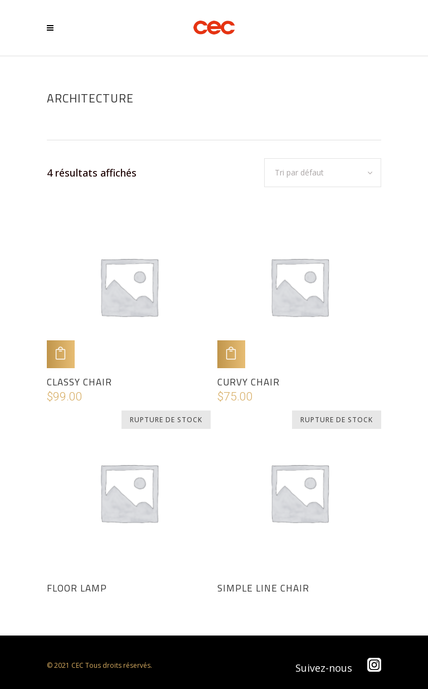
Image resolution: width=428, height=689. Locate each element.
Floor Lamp (77, 588)
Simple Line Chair (263, 588)
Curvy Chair (248, 382)
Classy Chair (79, 382)
